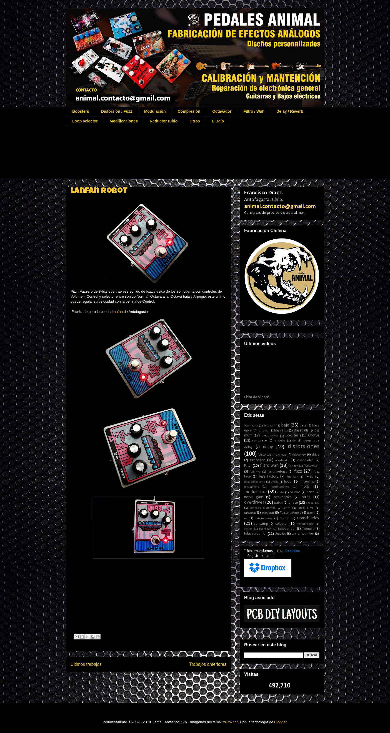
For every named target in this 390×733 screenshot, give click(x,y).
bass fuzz (281, 430)
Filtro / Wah (253, 111)
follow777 (230, 722)
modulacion (255, 491)
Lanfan (117, 312)
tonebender (287, 529)
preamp (250, 512)
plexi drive (306, 507)
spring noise (305, 524)
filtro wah (269, 465)
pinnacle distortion (263, 507)
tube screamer (255, 534)
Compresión (189, 111)
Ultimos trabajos (86, 664)
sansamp (261, 524)
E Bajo (218, 121)
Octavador (221, 111)
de (294, 440)
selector (281, 524)
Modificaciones (124, 121)
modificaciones (280, 486)
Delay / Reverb (289, 111)
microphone (251, 486)
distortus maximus (272, 454)
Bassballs (301, 430)
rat (246, 518)
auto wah (269, 425)
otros (306, 497)
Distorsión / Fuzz (116, 111)
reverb (284, 518)
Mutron (295, 492)
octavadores (282, 497)
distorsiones (303, 446)
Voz (294, 534)
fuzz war (292, 476)
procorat (268, 512)
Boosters (80, 111)
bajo (285, 425)
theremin (265, 529)
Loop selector (85, 121)
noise (310, 492)
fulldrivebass (277, 471)
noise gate (253, 497)
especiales (305, 460)
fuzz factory (269, 477)
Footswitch (311, 466)
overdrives (254, 502)
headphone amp (254, 481)
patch (278, 502)
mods (305, 487)
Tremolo (308, 529)
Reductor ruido (164, 121)
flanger (293, 466)
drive (315, 454)
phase (293, 503)
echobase (257, 460)
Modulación (155, 111)
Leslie (275, 481)
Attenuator (251, 425)
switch (248, 529)
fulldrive (255, 471)
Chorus (313, 435)
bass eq (263, 430)
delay (268, 447)
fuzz (298, 471)
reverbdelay (308, 518)
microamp (307, 481)
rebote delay (263, 518)
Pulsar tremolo (290, 512)
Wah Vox (307, 534)
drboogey (299, 454)
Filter (248, 466)
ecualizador (282, 460)
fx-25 (309, 477)
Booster (292, 435)
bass (303, 425)
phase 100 (312, 502)
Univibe (280, 534)
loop (287, 482)
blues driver (270, 435)
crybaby (280, 440)
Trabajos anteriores (207, 664)
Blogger (280, 722)
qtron (311, 512)
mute (280, 492)
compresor (260, 440)
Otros (194, 121)
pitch (287, 507)
